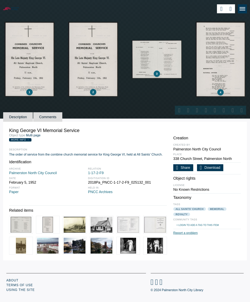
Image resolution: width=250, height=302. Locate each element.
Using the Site (20, 290)
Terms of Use (19, 285)
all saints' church (190, 209)
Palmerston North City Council (33, 173)
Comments (47, 117)
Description (18, 117)
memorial (217, 209)
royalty (182, 214)
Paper (14, 192)
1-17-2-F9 (96, 173)
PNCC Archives (100, 192)
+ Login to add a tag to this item (197, 225)
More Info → (20, 139)
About (12, 280)
